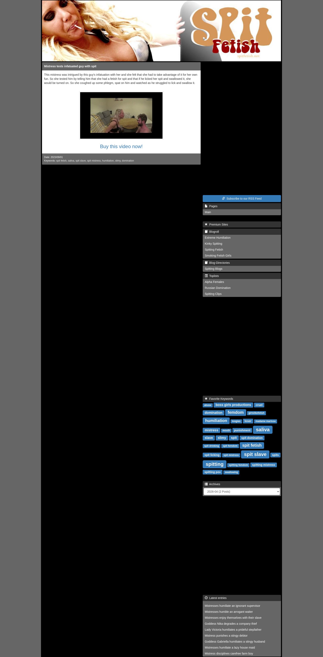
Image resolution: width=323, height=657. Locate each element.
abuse (207, 405)
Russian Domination (218, 288)
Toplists (212, 276)
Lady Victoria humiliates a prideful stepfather (233, 629)
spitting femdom (238, 465)
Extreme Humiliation (218, 237)
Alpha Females (214, 282)
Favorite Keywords (219, 398)
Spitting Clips (213, 293)
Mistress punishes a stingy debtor (226, 635)
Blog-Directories (217, 262)
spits (275, 455)
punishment (242, 430)
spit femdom (230, 445)
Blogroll (212, 231)
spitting (215, 464)
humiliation (108, 160)
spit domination (252, 438)
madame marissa (265, 421)
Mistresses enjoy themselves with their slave (233, 617)
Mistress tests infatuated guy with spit (70, 66)
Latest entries (216, 598)
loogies (236, 421)
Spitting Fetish (214, 249)
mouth (226, 430)
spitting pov (212, 472)
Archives (212, 484)
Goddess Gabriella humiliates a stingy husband (235, 641)
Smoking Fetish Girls (218, 255)
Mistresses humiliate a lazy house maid (230, 647)
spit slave (81, 160)
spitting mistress (263, 464)
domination (128, 160)
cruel (259, 405)
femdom (236, 412)
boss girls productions (233, 405)
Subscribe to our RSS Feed (242, 198)
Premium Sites (216, 224)
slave (209, 438)
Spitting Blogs (213, 268)
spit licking (211, 455)
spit (234, 438)
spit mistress (94, 160)
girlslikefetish (256, 413)
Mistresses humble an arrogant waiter (229, 611)
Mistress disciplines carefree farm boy (229, 653)
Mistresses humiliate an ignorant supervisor (232, 605)
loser (248, 421)
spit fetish (61, 160)
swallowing (231, 472)
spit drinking (211, 445)
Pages (211, 206)
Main (208, 212)
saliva (71, 160)
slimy (118, 160)
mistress (211, 430)
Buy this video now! (121, 146)
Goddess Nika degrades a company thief (231, 623)
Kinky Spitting (213, 243)
